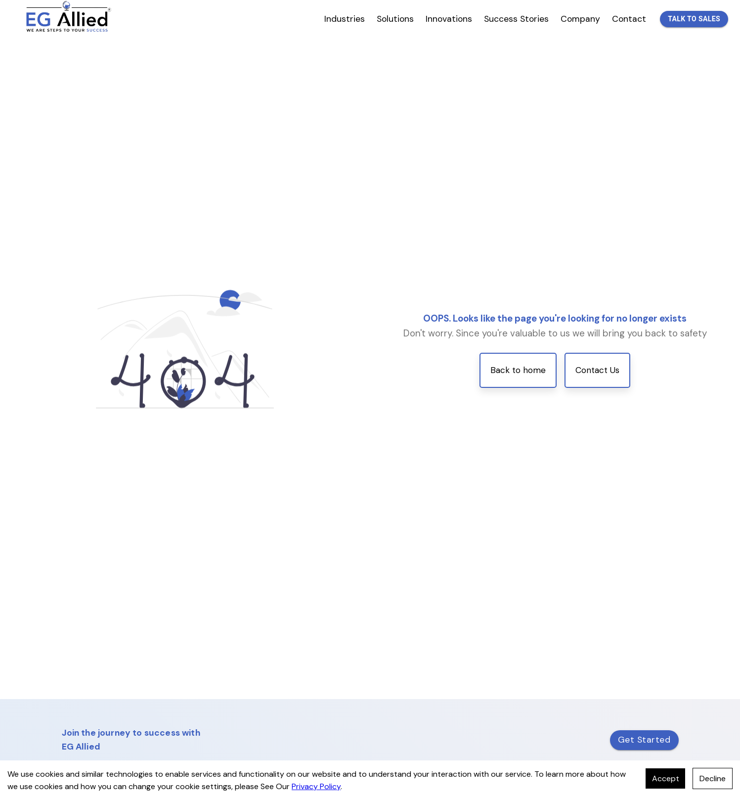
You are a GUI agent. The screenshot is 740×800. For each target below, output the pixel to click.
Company (580, 18)
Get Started (644, 739)
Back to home (518, 370)
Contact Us (597, 370)
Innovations (449, 18)
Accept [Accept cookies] (665, 778)
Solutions (395, 18)
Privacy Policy (316, 786)
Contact (629, 18)
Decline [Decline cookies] (712, 778)
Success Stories (516, 18)
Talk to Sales (694, 19)
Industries (344, 18)
